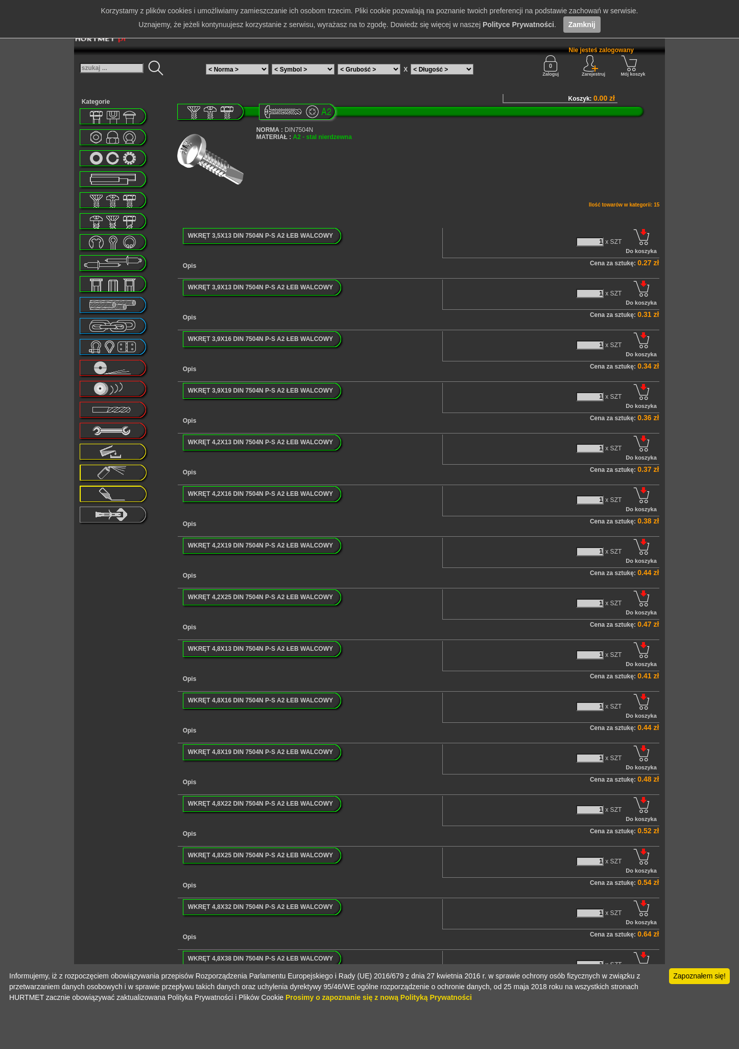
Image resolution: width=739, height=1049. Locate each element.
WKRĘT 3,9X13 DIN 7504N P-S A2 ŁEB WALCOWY (260, 287)
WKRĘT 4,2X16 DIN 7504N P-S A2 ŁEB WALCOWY (260, 493)
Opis (190, 265)
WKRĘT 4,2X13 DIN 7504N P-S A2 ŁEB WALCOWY (260, 442)
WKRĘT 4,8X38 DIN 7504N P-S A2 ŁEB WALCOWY (260, 958)
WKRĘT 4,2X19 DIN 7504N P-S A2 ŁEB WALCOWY (260, 545)
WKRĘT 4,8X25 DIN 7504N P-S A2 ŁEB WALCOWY (260, 855)
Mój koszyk (633, 66)
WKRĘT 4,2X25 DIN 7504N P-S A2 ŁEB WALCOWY (260, 597)
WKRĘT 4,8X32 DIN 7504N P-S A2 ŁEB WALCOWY (260, 906)
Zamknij (581, 24)
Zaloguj (550, 66)
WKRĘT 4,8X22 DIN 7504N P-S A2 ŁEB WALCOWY (260, 803)
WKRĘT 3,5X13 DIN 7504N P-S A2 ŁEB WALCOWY (260, 235)
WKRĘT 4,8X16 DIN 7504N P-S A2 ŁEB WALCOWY (260, 700)
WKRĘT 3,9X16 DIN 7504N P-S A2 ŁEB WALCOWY (260, 339)
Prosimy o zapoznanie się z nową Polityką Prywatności (378, 997)
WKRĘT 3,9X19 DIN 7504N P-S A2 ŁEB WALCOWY (260, 390)
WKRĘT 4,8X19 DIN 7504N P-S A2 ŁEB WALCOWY (260, 752)
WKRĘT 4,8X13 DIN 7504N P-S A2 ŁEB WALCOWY (260, 648)
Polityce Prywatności (518, 24)
